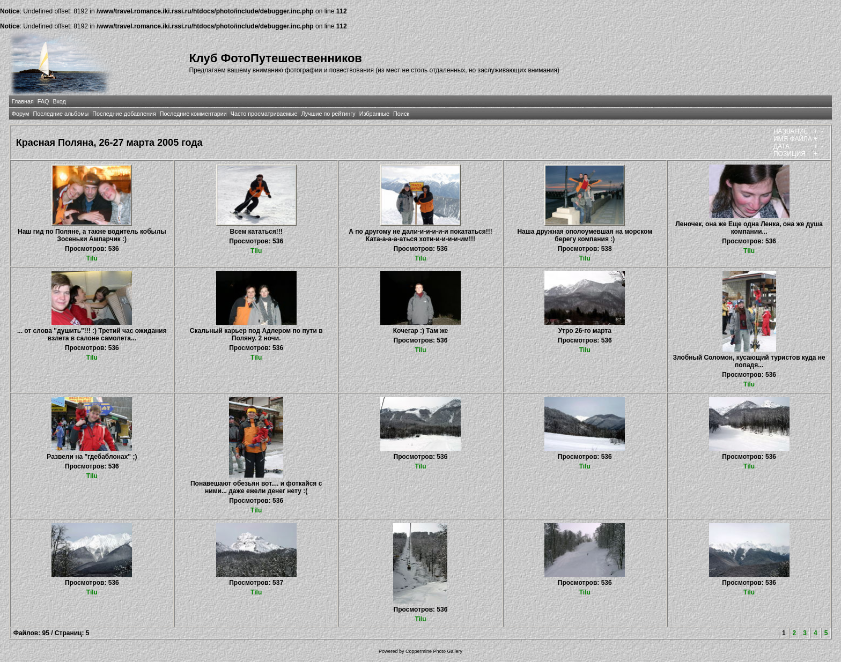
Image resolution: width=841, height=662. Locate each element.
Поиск (401, 113)
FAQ (43, 101)
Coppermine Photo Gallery (433, 651)
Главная (23, 101)
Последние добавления (124, 113)
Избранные (374, 113)
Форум (20, 113)
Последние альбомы (60, 113)
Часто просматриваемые (264, 113)
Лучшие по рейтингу (328, 113)
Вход (59, 101)
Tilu (92, 258)
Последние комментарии (193, 113)
